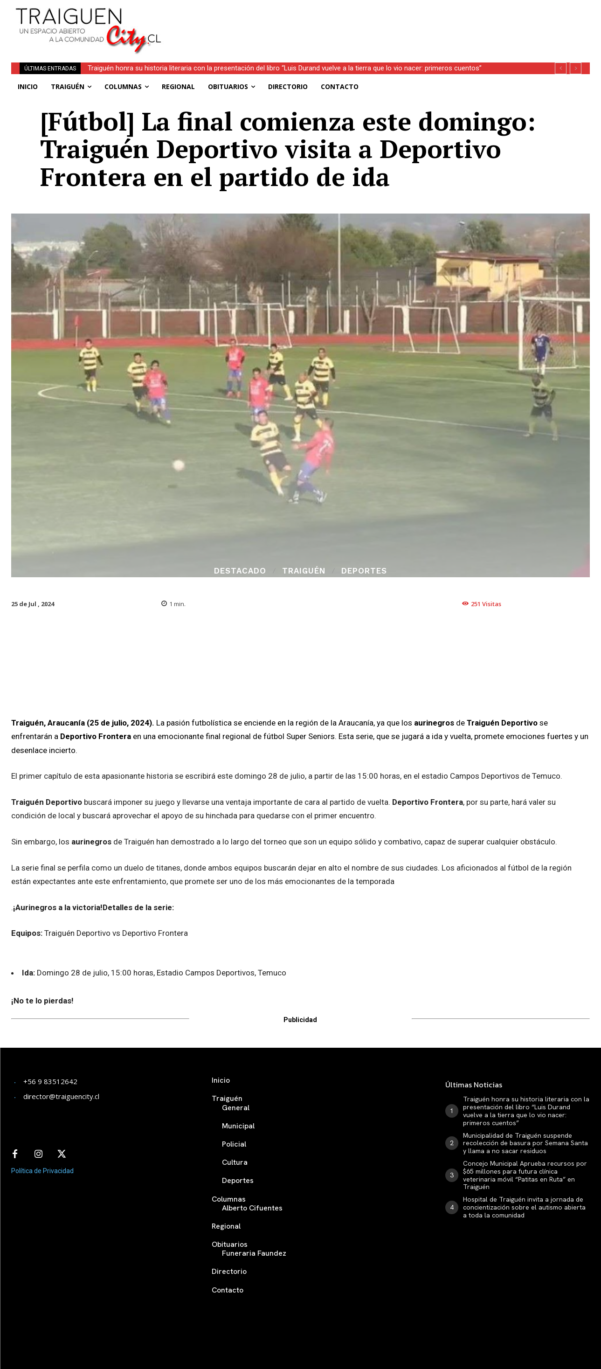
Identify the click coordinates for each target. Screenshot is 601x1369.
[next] (575, 68)
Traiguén (303, 571)
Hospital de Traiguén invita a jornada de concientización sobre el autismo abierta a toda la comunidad (524, 1207)
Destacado (240, 571)
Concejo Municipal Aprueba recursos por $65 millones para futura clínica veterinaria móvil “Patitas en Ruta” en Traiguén (525, 1175)
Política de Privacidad (42, 1171)
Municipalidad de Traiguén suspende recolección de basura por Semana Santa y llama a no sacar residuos (525, 1143)
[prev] (560, 68)
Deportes (364, 571)
